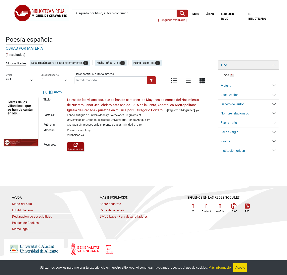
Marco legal (20, 229)
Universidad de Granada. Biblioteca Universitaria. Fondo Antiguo (108, 120)
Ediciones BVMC (227, 16)
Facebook (206, 208)
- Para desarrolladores (124, 216)
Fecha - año (229, 123)
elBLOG (233, 208)
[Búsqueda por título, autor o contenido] (124, 13)
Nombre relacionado (235, 113)
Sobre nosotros (110, 204)
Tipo (224, 65)
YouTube (220, 208)
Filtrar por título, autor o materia (94, 74)
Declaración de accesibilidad (32, 216)
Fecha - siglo (229, 132)
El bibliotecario (257, 16)
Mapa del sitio (22, 204)
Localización (230, 95)
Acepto (240, 267)
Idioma (225, 141)
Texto (228, 75)
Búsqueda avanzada (172, 20)
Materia (226, 86)
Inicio (197, 14)
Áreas (210, 14)
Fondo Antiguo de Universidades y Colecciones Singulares (104, 115)
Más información (220, 267)
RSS (247, 208)
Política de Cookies (25, 223)
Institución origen (233, 151)
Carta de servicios (112, 210)
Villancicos (74, 135)
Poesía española (77, 130)
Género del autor (232, 104)
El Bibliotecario (22, 210)
